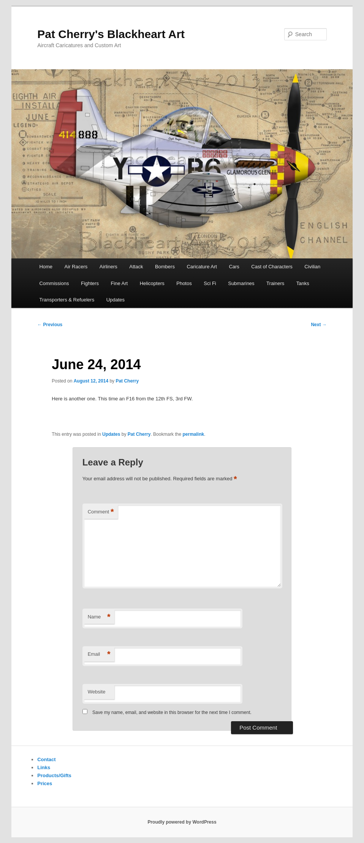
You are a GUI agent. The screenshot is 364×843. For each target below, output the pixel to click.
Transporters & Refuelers (66, 300)
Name (99, 617)
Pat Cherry (127, 381)
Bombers (165, 266)
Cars (234, 266)
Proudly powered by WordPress (181, 822)
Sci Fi (210, 283)
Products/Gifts (54, 775)
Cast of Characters (271, 266)
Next (318, 324)
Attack (136, 266)
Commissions (54, 283)
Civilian (312, 266)
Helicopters (152, 283)
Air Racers (76, 266)
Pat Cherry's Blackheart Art (111, 34)
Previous (49, 324)
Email (99, 654)
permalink (193, 434)
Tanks (302, 283)
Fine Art (119, 283)
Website (97, 692)
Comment (101, 512)
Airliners (108, 266)
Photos (183, 283)
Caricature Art (202, 266)
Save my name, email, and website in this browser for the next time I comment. (172, 712)
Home (45, 266)
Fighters (90, 283)
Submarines (241, 283)
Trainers (275, 283)
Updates (115, 300)
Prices (44, 783)
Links (43, 767)
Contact (46, 759)
